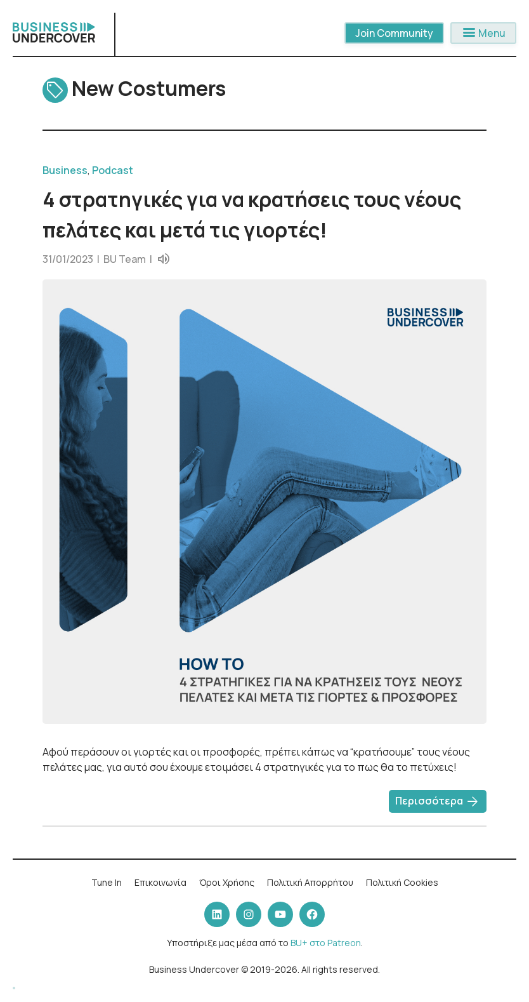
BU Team (124, 259)
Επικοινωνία (160, 882)
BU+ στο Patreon (326, 943)
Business (65, 170)
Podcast (112, 170)
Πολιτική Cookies (402, 882)
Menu (483, 33)
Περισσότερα (437, 802)
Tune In (106, 882)
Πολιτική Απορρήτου (310, 882)
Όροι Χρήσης (226, 882)
